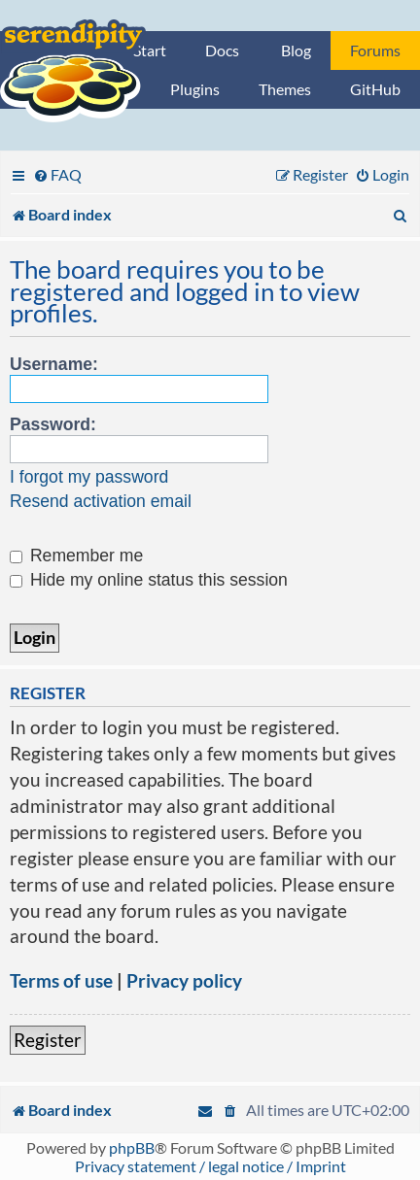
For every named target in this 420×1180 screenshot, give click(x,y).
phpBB (132, 1147)
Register (48, 1039)
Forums (375, 50)
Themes (285, 89)
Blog (296, 50)
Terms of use (61, 980)
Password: (53, 424)
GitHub (375, 89)
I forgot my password (89, 477)
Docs (222, 50)
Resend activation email (101, 501)
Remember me (76, 555)
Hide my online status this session (149, 580)
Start (149, 50)
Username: (54, 364)
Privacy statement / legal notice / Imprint (210, 1166)
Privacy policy (184, 980)
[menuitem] (57, 174)
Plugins (195, 89)
